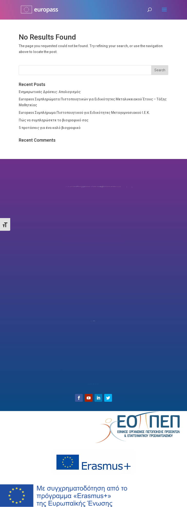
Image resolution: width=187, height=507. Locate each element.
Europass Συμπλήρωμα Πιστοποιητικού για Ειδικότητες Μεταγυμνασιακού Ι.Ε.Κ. (84, 113)
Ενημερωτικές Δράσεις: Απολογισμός (50, 92)
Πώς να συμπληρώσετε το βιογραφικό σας (53, 120)
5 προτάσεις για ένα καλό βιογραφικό (50, 128)
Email (93, 376)
